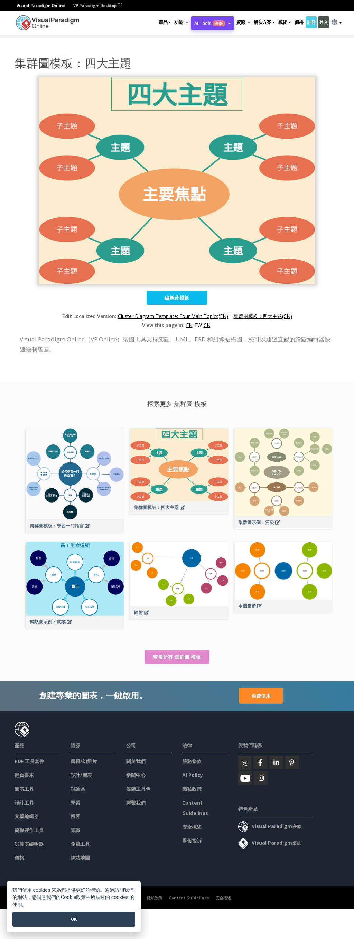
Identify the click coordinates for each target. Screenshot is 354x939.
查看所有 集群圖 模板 (177, 657)
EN (189, 325)
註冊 (311, 22)
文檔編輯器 (27, 816)
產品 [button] (165, 22)
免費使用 (261, 696)
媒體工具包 (138, 789)
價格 (299, 22)
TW (198, 325)
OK (74, 919)
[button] (181, 22)
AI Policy (192, 775)
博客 (75, 816)
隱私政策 (192, 789)
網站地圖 (80, 857)
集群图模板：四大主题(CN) (263, 316)
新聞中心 (136, 775)
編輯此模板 (177, 297)
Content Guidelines (189, 897)
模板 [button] (284, 22)
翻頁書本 (24, 775)
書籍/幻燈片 (84, 761)
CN (207, 325)
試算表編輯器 (29, 844)
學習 (75, 802)
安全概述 (192, 827)
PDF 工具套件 (29, 761)
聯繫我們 (136, 802)
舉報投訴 (192, 840)
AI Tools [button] (212, 23)
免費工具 (80, 844)
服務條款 (192, 761)
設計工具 (24, 802)
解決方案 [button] (264, 22)
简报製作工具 (29, 830)
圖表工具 (24, 789)
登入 (323, 22)
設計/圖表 (81, 775)
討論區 (78, 789)
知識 (75, 830)
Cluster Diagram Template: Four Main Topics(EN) (173, 316)
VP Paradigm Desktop (97, 5)
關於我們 (136, 761)
